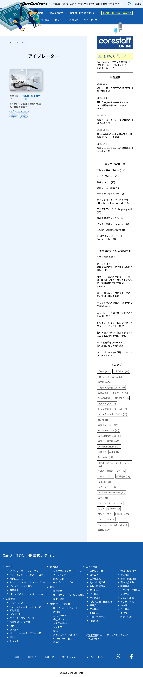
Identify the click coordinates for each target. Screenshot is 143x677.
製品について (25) (106, 182)
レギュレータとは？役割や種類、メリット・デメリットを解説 (115, 324)
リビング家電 (127, 597)
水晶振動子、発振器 (20, 621)
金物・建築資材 (97, 586)
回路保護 (14, 610)
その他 (56, 642)
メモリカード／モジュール (66, 634)
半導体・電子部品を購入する (117, 12)
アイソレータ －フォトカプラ (25, 571)
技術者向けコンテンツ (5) (110, 218)
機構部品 (54, 566)
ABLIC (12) (114, 451)
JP (136, 3)
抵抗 (12, 625)
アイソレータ (14, 114)
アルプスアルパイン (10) (110, 503)
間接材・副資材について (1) (111, 229)
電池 (55, 630)
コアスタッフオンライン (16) (112, 414)
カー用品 (124, 609)
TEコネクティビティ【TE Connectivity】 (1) (109, 237)
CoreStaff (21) (105, 398)
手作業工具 (95, 597)
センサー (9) (113, 508)
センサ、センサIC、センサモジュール (28, 582)
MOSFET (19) (122, 398)
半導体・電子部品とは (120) (111, 170)
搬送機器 (124, 574)
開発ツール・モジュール (65, 608)
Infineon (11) (104, 481)
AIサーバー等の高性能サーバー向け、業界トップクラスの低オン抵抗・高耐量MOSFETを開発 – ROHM (115, 281)
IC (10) (101, 508)
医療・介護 (126, 616)
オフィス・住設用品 (130, 590)
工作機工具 (95, 578)
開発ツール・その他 (60, 603)
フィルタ (14, 629)
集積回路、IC (16, 578)
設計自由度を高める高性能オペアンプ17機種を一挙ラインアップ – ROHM (115, 103)
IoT (11, 111)
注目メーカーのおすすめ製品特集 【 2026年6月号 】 (115, 87)
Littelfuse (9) (122, 514)
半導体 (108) (104, 371)
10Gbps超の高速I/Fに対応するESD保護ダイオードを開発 (115, 133)
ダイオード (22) (120, 393)
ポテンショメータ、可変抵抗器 (25, 633)
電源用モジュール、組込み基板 (68, 595)
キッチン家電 (127, 601)
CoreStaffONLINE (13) (109, 446)
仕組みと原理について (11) (111, 471)
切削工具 (94, 574)
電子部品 (24, 117)
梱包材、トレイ (61, 619)
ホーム (12, 42)
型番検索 (92, 634)
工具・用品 (91, 566)
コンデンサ (15, 614)
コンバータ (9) (105, 514)
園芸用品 (124, 586)
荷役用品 (94, 620)
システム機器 (60, 623)
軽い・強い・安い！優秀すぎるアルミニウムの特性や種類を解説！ (115, 334)
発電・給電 (58, 599)
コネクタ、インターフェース (67, 571)
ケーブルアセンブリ (63, 582)
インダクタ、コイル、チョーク (25, 606)
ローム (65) (117, 376)
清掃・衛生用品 (128, 578)
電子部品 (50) (104, 382)
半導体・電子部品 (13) (109, 441)
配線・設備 (58, 578)
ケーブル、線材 (61, 574)
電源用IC (14, 590)
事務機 (123, 613)
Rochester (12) (105, 457)
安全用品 (94, 609)
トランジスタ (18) (107, 409)
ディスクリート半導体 (21, 586)
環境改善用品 (127, 582)
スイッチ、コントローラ (22, 618)
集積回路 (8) (104, 530)
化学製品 (94, 593)
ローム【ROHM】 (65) (108, 176)
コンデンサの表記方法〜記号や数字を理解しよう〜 (115, 304)
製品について (56, 13)
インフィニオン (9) (107, 524)
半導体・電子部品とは (31, 97)
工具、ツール (60, 615)
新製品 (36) (103, 393)
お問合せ (59, 20)
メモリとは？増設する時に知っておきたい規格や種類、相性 (115, 267)
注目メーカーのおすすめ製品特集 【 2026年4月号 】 (115, 147)
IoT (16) (123, 409)
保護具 (93, 605)
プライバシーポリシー (95, 656)
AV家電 (123, 605)
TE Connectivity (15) (108, 430)
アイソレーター (27, 114)
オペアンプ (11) (106, 476)
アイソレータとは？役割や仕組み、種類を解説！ (25, 105)
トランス (14, 641)
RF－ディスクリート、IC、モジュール (29, 593)
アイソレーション (22, 111)
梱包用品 (94, 613)
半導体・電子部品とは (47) (111, 387)
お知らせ (73, 20)
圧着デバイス (16, 602)
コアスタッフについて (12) (110, 194)
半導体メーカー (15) (108, 425)
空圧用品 (94, 590)
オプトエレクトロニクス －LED (26, 574)
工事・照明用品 (97, 616)
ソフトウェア (60, 627)
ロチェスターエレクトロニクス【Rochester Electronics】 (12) (113, 201)
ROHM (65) (103, 376)
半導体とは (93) (121, 371)
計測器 (56, 611)
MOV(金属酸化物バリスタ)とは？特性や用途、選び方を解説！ (114, 344)
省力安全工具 (96, 571)
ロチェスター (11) (107, 487)
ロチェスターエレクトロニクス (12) (113, 464)
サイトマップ (90, 20)
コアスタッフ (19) (107, 403)
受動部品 (10, 598)
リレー (13, 637)
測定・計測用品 (97, 582)
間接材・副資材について (82, 13)
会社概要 (44, 20)
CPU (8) (124, 524)
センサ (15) (103, 419)
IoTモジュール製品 (62, 638)
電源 (52, 587)
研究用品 (124, 593)
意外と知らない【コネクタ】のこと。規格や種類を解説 (113, 294)
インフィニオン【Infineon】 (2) (113, 224)
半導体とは (13, 117)
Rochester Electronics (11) (111, 492)
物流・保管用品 (128, 571)
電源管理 (57, 591)
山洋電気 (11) (123, 476)
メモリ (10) (103, 498)
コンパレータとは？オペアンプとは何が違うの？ (115, 314)
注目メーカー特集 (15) (108, 188)
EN (139, 3)
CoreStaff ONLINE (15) (109, 435)
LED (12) (102, 451)
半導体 (9, 566)
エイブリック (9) (106, 519)
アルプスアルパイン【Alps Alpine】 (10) (115, 210)
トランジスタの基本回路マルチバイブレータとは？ (115, 354)
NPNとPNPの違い (106, 257)
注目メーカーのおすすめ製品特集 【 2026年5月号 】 (115, 119)
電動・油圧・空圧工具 (101, 601)
